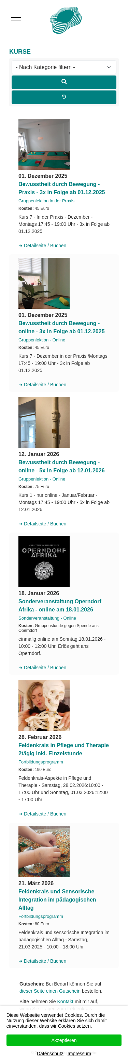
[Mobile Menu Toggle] (16, 20)
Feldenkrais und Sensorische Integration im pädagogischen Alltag (57, 900)
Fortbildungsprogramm (40, 761)
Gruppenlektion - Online (41, 339)
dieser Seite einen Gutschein (50, 991)
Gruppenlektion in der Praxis (46, 200)
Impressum (79, 1053)
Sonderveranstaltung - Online (47, 618)
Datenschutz (50, 1053)
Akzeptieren (64, 1040)
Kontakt (65, 1001)
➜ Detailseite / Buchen (42, 245)
